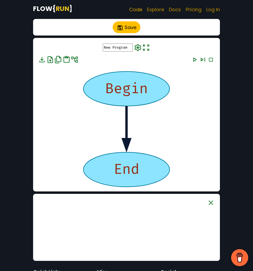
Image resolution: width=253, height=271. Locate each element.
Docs (175, 9)
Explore (155, 9)
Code (135, 9)
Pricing (193, 9)
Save (126, 27)
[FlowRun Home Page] (52, 8)
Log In (213, 9)
